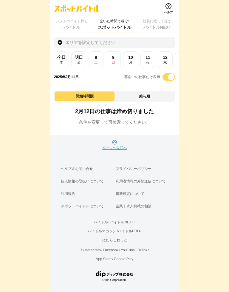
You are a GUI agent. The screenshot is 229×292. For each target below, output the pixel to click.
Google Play (123, 259)
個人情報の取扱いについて (82, 181)
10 (130, 59)
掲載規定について (130, 194)
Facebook (111, 250)
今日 (61, 59)
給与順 (144, 96)
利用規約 (68, 194)
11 (148, 59)
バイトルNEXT (122, 222)
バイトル (101, 222)
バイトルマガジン (102, 231)
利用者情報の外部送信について (141, 181)
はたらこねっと (114, 240)
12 (165, 59)
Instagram (92, 250)
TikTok (142, 250)
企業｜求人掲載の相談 (133, 206)
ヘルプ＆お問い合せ (77, 169)
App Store (104, 259)
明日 (78, 59)
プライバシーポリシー (133, 169)
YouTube (128, 250)
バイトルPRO (129, 231)
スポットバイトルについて (82, 206)
